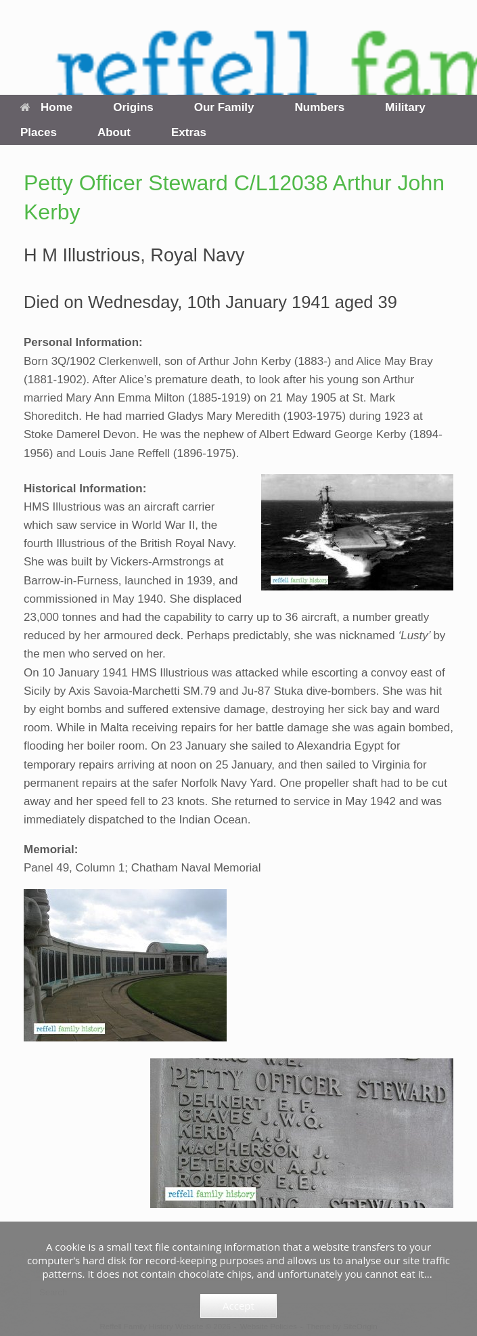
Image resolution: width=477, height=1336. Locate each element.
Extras (188, 132)
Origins (133, 107)
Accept (238, 1305)
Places (38, 132)
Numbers (320, 107)
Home (46, 107)
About (114, 132)
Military (405, 107)
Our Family (224, 107)
